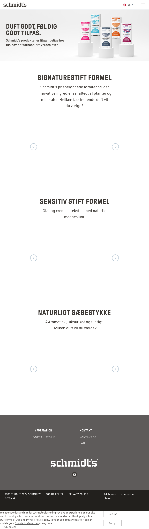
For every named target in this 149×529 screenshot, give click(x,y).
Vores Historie (44, 437)
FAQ (82, 443)
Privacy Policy (78, 494)
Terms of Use (13, 519)
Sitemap (10, 498)
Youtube (74, 474)
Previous (33, 146)
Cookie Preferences (27, 523)
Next (115, 146)
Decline (113, 514)
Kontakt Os (88, 437)
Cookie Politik (55, 494)
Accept (112, 523)
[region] (74, 520)
